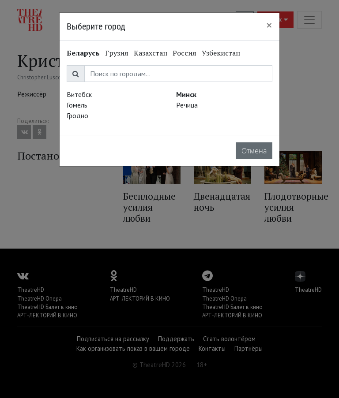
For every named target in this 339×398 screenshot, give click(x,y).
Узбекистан (221, 53)
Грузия (116, 53)
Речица (187, 104)
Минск (186, 94)
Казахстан (150, 53)
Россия (184, 53)
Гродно (77, 115)
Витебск (79, 94)
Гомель (77, 104)
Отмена (254, 151)
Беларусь (83, 53)
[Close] (269, 25)
